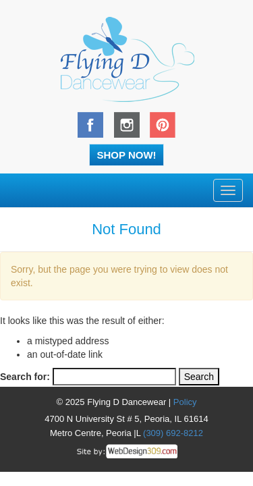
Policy (185, 402)
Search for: (25, 376)
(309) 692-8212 (173, 433)
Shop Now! (126, 155)
